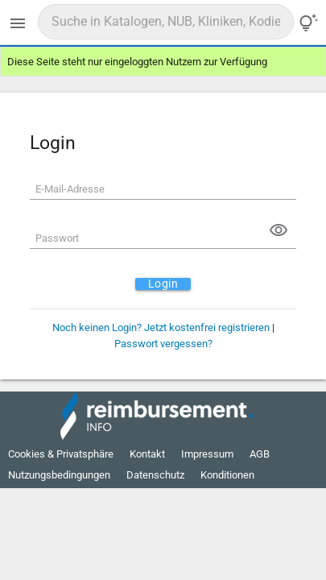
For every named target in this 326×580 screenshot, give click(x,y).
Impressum (207, 454)
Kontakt (147, 454)
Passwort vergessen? (163, 344)
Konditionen (227, 475)
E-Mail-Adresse (70, 189)
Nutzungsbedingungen (59, 475)
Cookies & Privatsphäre (60, 454)
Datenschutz (155, 475)
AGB (260, 454)
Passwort (57, 238)
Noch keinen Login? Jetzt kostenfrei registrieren (161, 327)
